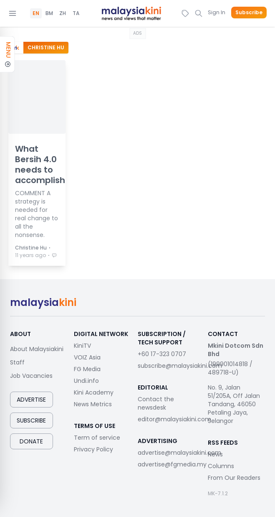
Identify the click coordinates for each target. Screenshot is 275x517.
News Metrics (93, 404)
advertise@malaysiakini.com (179, 452)
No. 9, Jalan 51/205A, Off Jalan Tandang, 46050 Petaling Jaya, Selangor (234, 404)
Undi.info (86, 381)
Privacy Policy (93, 449)
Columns (221, 466)
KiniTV (82, 345)
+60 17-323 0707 (162, 354)
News (215, 454)
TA (76, 13)
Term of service (97, 437)
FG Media (87, 369)
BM (49, 13)
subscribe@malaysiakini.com (180, 366)
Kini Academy (94, 392)
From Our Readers (234, 478)
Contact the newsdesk (156, 403)
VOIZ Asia (87, 357)
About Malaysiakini (36, 349)
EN (36, 13)
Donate (31, 441)
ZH (62, 13)
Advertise (31, 399)
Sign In (216, 12)
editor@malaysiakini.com (174, 419)
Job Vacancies (31, 376)
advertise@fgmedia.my (172, 464)
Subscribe (248, 12)
